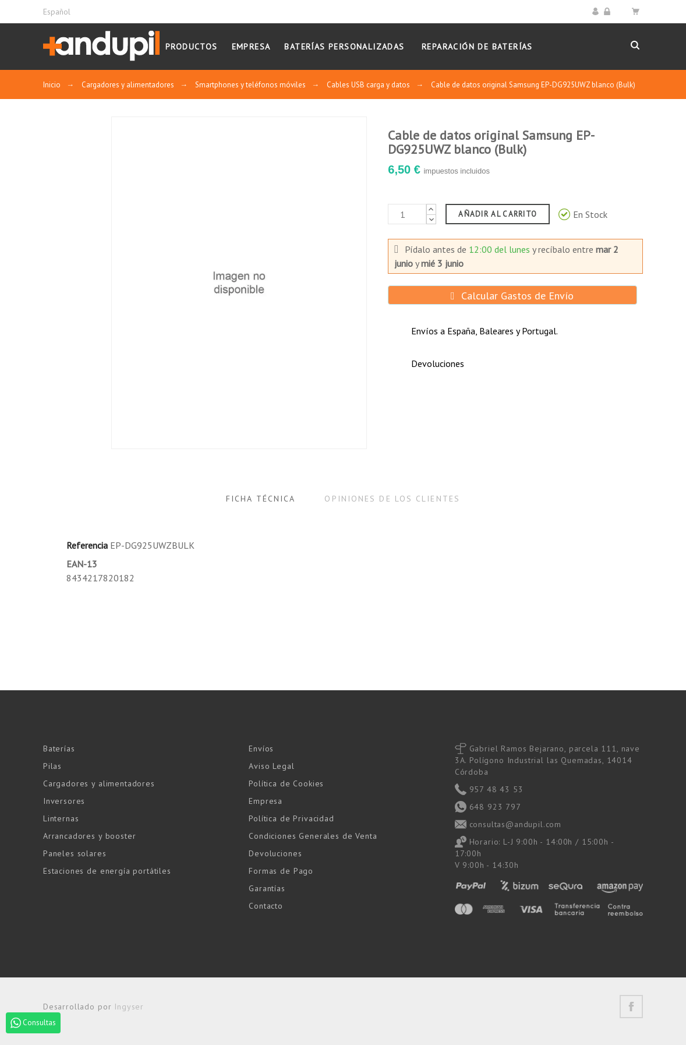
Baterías (59, 748)
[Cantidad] (407, 214)
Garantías (267, 888)
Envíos (261, 748)
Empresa (265, 801)
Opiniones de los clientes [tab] (392, 498)
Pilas (52, 766)
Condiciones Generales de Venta (313, 836)
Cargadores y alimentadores (99, 783)
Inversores (64, 801)
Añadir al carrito (497, 214)
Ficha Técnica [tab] (260, 498)
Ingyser (129, 1006)
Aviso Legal (271, 766)
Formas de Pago (281, 871)
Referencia (87, 545)
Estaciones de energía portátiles (107, 871)
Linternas (61, 818)
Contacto (266, 906)
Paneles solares (75, 853)
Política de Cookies (286, 783)
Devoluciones (275, 853)
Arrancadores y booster (89, 836)
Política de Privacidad (291, 818)
